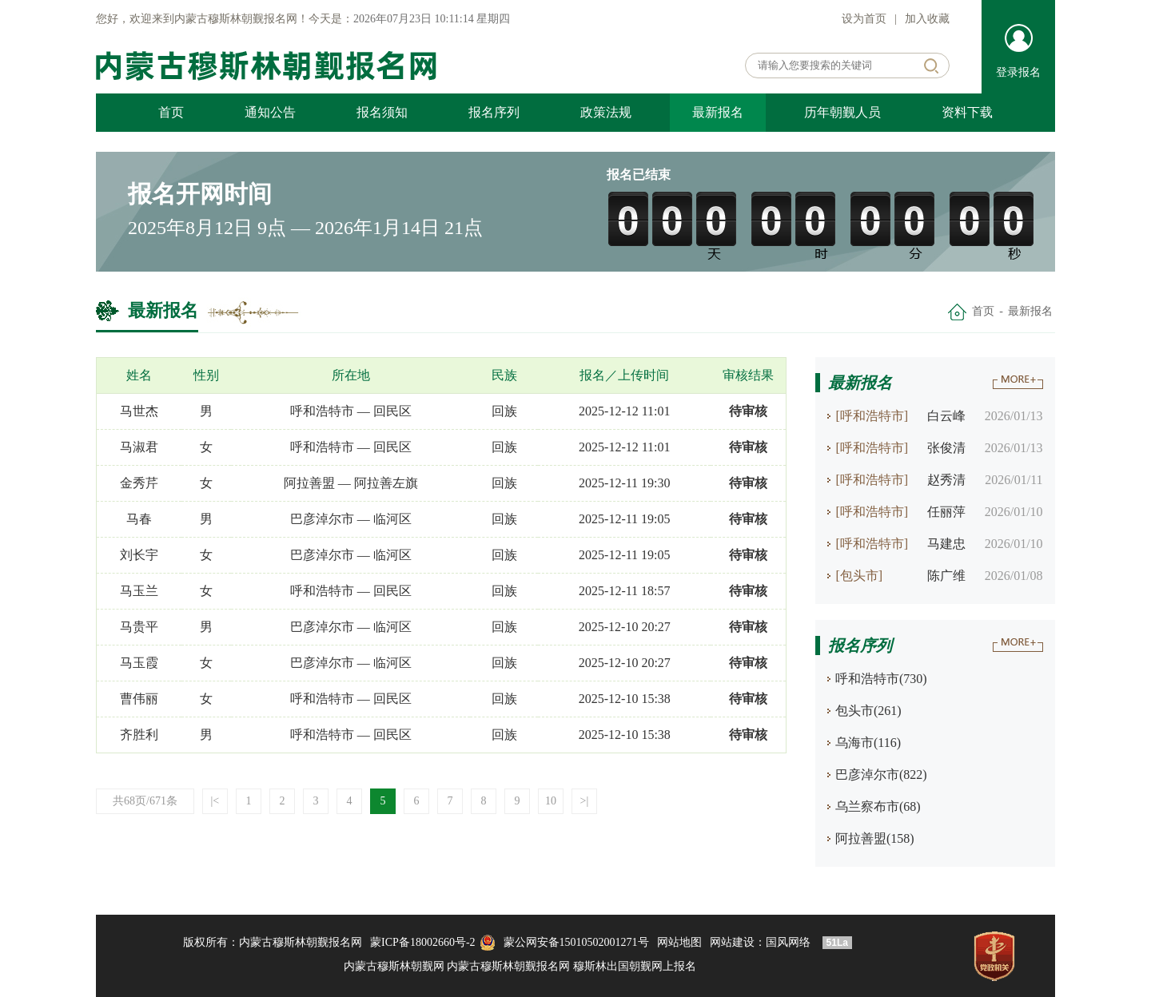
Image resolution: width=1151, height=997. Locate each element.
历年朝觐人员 (842, 112)
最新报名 (717, 112)
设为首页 (864, 19)
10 (550, 801)
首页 (171, 112)
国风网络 (788, 942)
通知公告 (270, 112)
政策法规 (605, 112)
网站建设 (732, 942)
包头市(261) (868, 710)
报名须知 (382, 112)
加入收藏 (927, 19)
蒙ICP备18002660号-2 (422, 942)
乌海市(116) (868, 742)
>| (584, 801)
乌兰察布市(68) (878, 806)
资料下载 (967, 112)
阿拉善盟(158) (874, 838)
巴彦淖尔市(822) (881, 774)
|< (215, 801)
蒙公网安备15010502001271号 (576, 942)
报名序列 (494, 112)
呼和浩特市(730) (881, 678)
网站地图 (679, 942)
